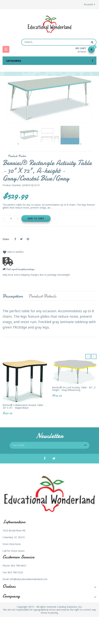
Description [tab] (13, 296)
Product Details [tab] (42, 296)
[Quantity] (11, 218)
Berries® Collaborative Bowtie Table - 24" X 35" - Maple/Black (24, 406)
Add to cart (36, 218)
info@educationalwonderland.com (28, 579)
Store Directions (12, 544)
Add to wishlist (13, 251)
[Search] (58, 42)
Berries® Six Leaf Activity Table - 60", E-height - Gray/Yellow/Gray (74, 388)
